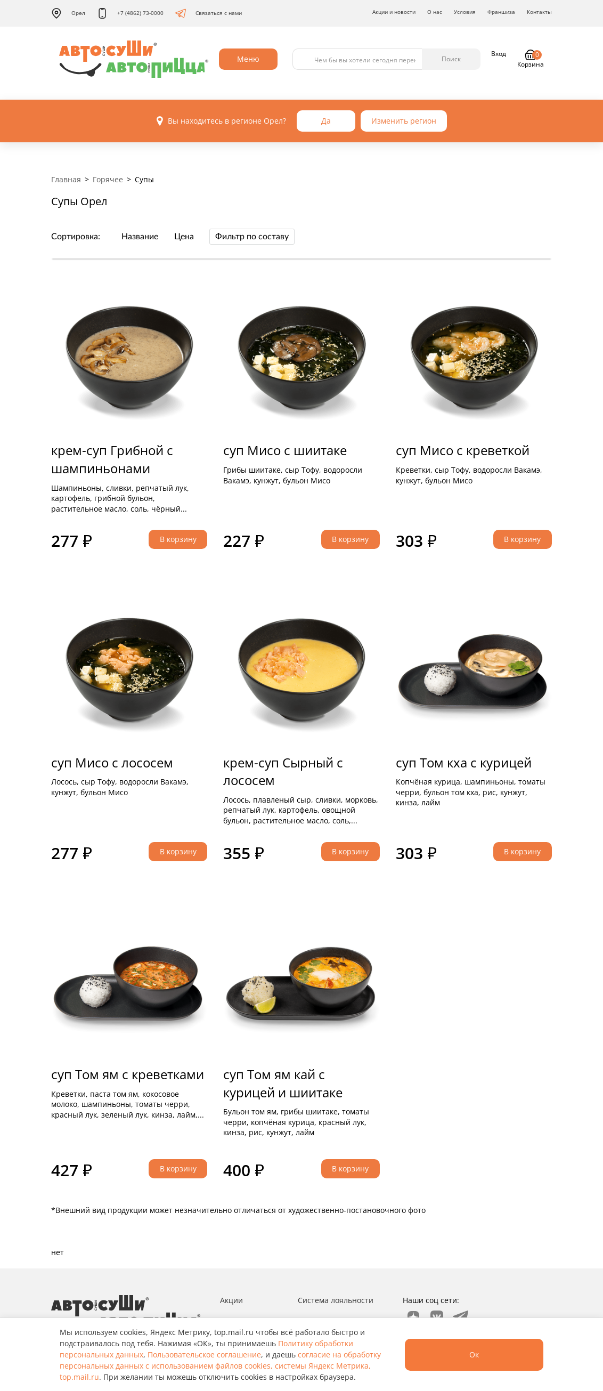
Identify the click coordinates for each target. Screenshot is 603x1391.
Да (326, 121)
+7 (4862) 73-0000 (130, 13)
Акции (231, 1300)
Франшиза (501, 11)
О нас (434, 11)
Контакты (539, 11)
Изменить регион (403, 121)
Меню (248, 59)
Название (139, 236)
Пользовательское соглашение (204, 1354)
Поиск (451, 58)
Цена (184, 236)
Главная (66, 179)
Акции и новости (393, 11)
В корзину (178, 539)
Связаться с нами (208, 13)
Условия (465, 11)
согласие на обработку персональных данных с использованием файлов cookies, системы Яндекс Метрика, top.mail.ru (220, 1365)
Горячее (108, 179)
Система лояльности (335, 1300)
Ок (474, 1354)
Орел (68, 13)
